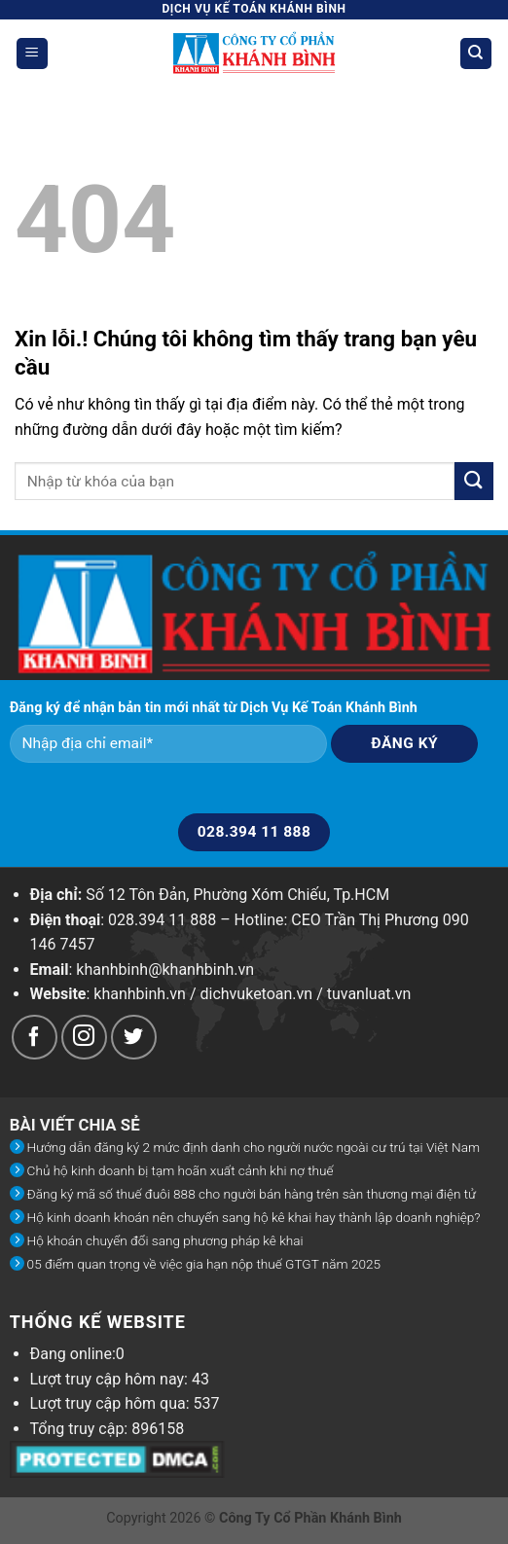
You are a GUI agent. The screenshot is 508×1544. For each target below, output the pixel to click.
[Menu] (33, 54)
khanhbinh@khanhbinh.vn (165, 969)
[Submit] (473, 481)
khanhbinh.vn (139, 994)
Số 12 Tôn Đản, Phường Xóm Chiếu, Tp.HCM (237, 894)
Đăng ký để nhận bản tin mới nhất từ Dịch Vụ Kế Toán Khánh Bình (213, 708)
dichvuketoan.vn (256, 994)
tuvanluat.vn (369, 994)
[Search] (476, 54)
